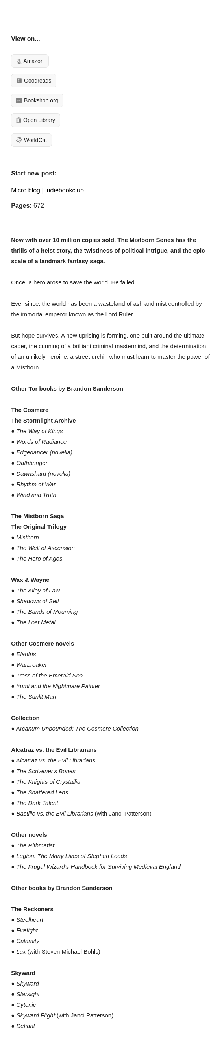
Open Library (35, 120)
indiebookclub (64, 190)
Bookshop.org (37, 100)
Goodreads (33, 81)
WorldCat (31, 140)
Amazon (29, 61)
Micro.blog (25, 190)
